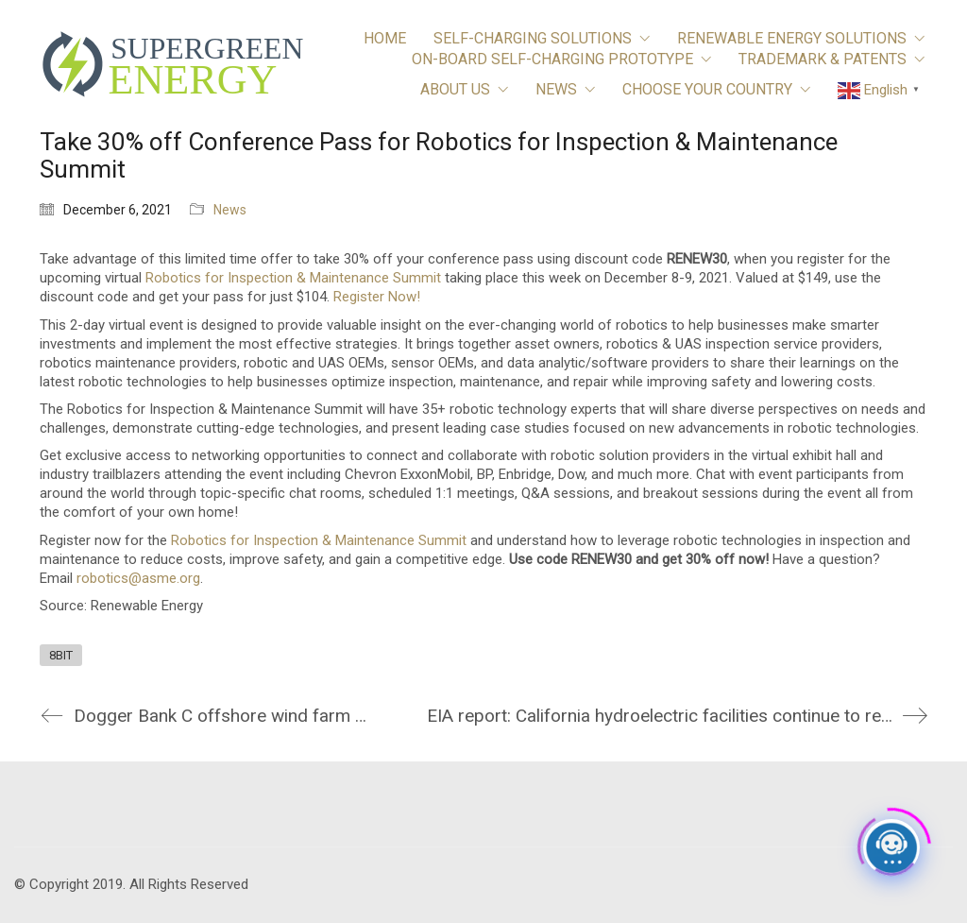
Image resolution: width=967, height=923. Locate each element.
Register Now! (376, 296)
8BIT (61, 655)
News (229, 209)
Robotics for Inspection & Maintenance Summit (293, 277)
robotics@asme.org (138, 578)
